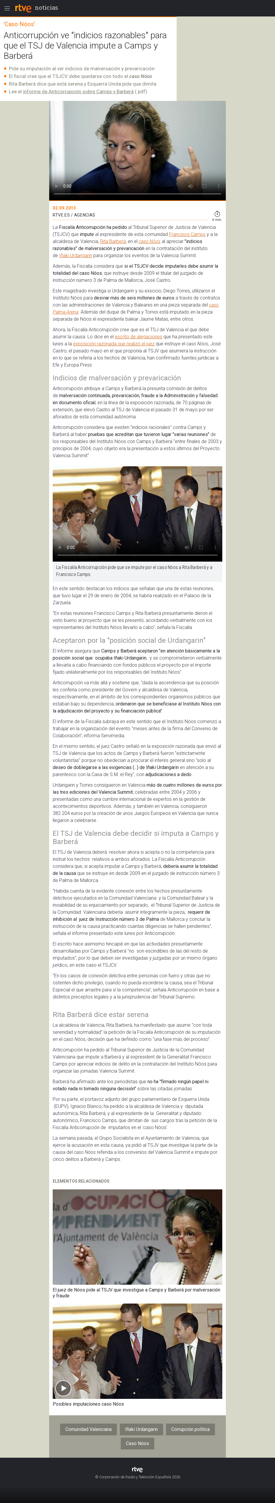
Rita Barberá (113, 241)
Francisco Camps (187, 234)
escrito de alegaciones (138, 336)
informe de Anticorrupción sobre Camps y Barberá (78, 91)
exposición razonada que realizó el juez (114, 344)
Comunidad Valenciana (88, 1429)
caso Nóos (149, 241)
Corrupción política (190, 1429)
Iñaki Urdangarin (75, 255)
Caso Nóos (137, 1443)
